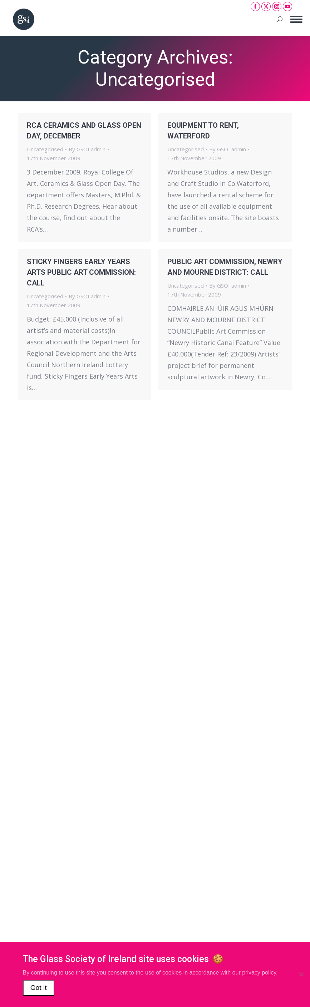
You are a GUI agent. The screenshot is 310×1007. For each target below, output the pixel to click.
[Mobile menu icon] (296, 19)
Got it (38, 987)
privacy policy (259, 973)
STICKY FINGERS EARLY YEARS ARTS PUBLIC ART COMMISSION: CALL (81, 272)
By (87, 149)
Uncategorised (45, 149)
